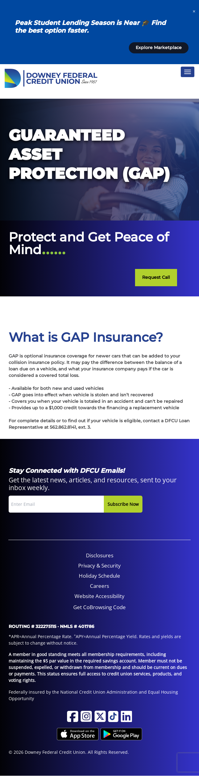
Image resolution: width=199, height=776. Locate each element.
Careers (99, 585)
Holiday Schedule (99, 575)
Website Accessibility (99, 596)
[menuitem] (99, 555)
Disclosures (99, 555)
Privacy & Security (99, 565)
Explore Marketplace (159, 47)
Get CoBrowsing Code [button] (99, 607)
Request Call (156, 277)
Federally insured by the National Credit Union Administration (73, 692)
